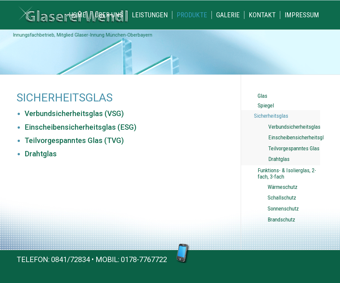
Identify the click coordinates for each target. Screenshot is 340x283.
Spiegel (266, 105)
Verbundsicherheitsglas (294, 126)
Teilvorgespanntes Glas (293, 148)
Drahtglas (279, 159)
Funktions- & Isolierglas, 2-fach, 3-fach (287, 173)
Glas (262, 95)
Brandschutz (281, 219)
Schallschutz (282, 197)
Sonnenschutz (283, 208)
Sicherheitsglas (271, 115)
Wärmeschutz (283, 187)
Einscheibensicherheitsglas (294, 137)
